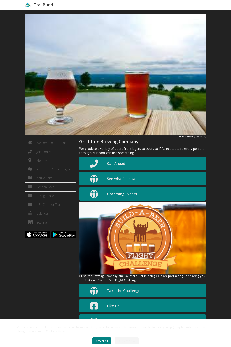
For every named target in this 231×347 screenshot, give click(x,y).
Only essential (126, 341)
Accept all (102, 341)
